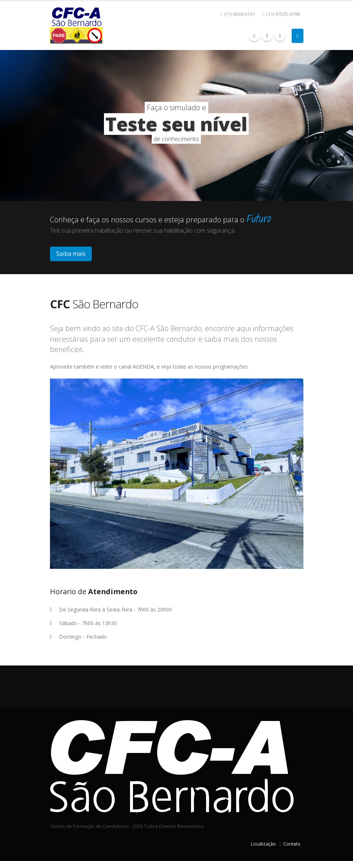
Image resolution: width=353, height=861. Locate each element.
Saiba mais (71, 254)
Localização (263, 844)
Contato (291, 844)
